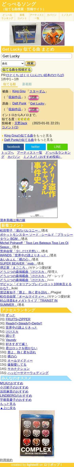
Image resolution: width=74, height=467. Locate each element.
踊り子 (10, 335)
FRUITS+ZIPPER (18, 319)
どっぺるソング (19, 4)
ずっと (10, 315)
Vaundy (11, 340)
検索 (30, 63)
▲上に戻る (8, 408)
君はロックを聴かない (21, 348)
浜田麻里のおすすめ (14, 391)
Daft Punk (19, 103)
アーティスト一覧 (29, 152)
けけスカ (12, 331)
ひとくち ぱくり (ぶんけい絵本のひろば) (35, 75)
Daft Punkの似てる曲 (19, 140)
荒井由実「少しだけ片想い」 (20, 251)
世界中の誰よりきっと (21, 327)
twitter (35, 146)
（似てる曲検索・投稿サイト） (24, 9)
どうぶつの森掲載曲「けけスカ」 (23, 271)
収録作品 (14, 97)
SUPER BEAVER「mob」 (18, 263)
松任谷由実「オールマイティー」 (23, 296)
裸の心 (12, 356)
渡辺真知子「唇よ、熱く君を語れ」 (25, 292)
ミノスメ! (66, 15)
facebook (13, 146)
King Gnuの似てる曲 (18, 135)
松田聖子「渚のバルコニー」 (20, 230)
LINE (57, 146)
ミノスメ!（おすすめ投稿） (42, 156)
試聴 (33, 97)
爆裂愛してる (16, 364)
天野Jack (20, 123)
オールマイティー (20, 360)
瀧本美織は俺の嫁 (12, 220)
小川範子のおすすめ (14, 387)
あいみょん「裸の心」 (16, 259)
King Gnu (19, 91)
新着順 (27, 84)
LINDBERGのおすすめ (16, 395)
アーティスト (37, 17)
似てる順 (9, 84)
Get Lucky (37, 103)
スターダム (37, 91)
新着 (22, 17)
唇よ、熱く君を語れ (21, 352)
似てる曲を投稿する (16, 69)
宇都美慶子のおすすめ (16, 399)
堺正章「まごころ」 (14, 267)
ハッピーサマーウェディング (28, 373)
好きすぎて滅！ (17, 344)
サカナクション (18, 368)
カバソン (51, 15)
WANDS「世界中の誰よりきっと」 (25, 255)
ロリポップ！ (53, 464)
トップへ (7, 152)
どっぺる (7, 17)
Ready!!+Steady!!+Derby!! (24, 323)
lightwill (32, 464)
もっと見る (8, 404)
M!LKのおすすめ (11, 383)
